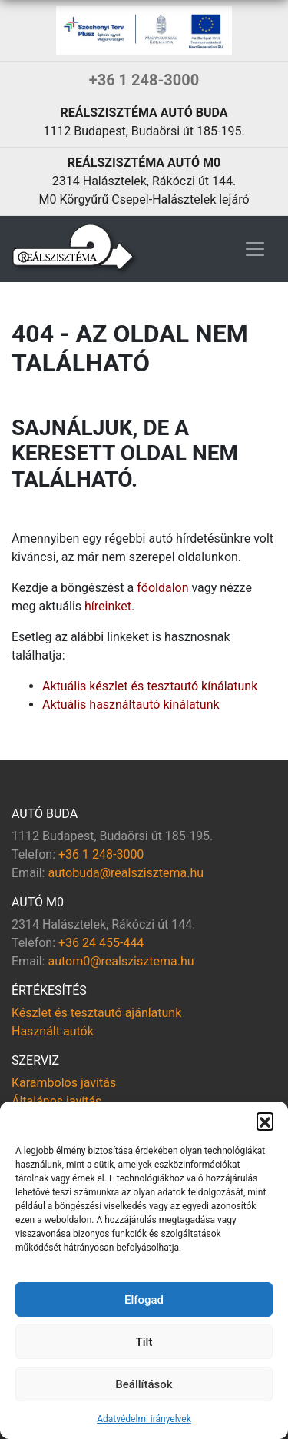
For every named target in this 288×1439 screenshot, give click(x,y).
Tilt (144, 1342)
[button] (265, 1120)
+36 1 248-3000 (144, 80)
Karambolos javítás (64, 1082)
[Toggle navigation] (255, 249)
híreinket (107, 606)
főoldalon (162, 587)
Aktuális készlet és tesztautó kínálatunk (149, 686)
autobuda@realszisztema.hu (126, 873)
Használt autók (53, 1031)
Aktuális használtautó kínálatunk (131, 704)
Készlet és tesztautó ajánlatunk (96, 1012)
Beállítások (143, 1384)
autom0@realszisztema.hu (121, 961)
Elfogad (144, 1300)
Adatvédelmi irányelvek (144, 1419)
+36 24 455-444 (101, 943)
